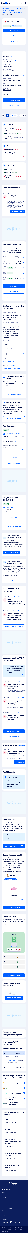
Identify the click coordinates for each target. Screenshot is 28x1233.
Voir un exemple (21, 190)
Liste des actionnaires (11, 553)
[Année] (6, 929)
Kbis (14, 115)
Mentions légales (14, 105)
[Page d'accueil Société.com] (5, 3)
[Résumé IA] (14, 596)
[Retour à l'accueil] (14, 1183)
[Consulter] (19, 596)
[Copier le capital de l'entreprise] (23, 257)
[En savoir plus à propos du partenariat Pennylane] (24, 1104)
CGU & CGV (10, 1227)
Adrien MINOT (7, 90)
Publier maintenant (14, 736)
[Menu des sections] (3, 115)
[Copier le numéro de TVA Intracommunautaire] (14, 65)
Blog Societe (4, 1219)
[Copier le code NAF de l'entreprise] (23, 317)
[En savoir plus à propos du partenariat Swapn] (24, 1083)
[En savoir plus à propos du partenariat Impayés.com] (24, 1098)
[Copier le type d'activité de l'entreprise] (12, 344)
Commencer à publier (19, 674)
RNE (8, 94)
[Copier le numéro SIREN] (11, 56)
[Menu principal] (25, 3)
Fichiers (3, 1195)
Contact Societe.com (7, 1208)
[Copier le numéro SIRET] (15, 60)
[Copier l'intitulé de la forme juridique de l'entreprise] (23, 250)
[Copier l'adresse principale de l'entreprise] (23, 84)
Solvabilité (14, 30)
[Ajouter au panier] (17, 211)
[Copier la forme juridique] (23, 79)
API (2, 1200)
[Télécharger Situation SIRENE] (23, 273)
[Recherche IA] (7, 115)
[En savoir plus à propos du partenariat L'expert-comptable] (24, 1093)
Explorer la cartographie (14, 997)
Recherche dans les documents (14, 626)
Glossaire (4, 1211)
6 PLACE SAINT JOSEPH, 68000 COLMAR (14, 85)
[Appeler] (14, 36)
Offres (3, 1192)
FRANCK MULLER (12, 1061)
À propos (3, 1227)
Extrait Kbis (14, 286)
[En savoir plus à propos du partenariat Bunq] (24, 1088)
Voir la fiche (14, 517)
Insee (4, 94)
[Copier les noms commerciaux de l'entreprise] (23, 262)
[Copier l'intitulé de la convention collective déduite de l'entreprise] (23, 353)
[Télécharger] (23, 596)
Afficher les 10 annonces (14, 731)
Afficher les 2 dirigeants (14, 527)
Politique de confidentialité (7, 1229)
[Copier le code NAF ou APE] (23, 75)
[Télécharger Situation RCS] (23, 267)
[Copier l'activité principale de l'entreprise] (23, 331)
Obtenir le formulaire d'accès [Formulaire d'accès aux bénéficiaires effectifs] (11, 581)
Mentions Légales (18, 1229)
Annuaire (4, 1197)
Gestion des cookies (19, 1227)
